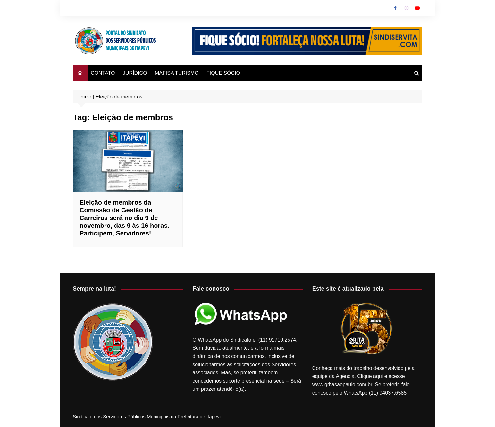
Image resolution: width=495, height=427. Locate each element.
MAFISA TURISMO (177, 73)
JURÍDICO (135, 73)
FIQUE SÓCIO (223, 73)
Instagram (406, 8)
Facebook (395, 8)
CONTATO (103, 73)
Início (85, 96)
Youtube (417, 8)
